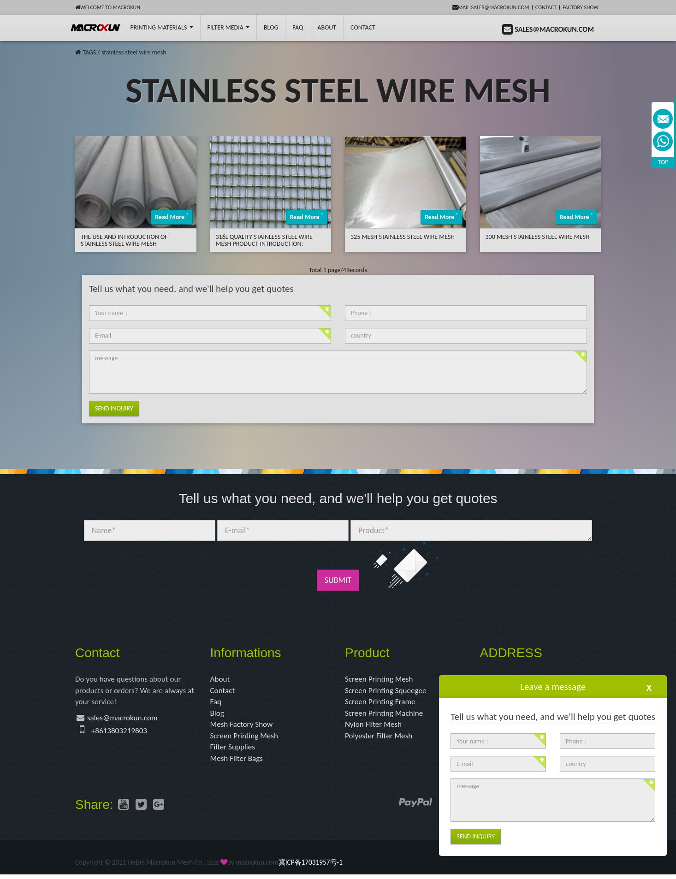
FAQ (297, 27)
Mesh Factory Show (243, 727)
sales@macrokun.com (125, 720)
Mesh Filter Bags (238, 762)
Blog (217, 715)
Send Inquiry (114, 408)
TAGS (89, 52)
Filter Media (228, 27)
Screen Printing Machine (386, 715)
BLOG (271, 27)
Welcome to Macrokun (107, 7)
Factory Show (581, 7)
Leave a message (553, 687)
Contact (546, 7)
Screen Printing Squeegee (388, 691)
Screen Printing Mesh (246, 739)
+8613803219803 (120, 733)
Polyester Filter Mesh (380, 739)
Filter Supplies (234, 751)
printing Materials (161, 27)
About (326, 27)
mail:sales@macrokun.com (490, 7)
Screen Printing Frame (382, 703)
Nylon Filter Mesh (374, 727)
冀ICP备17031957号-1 (311, 866)
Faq (216, 703)
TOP (663, 162)
